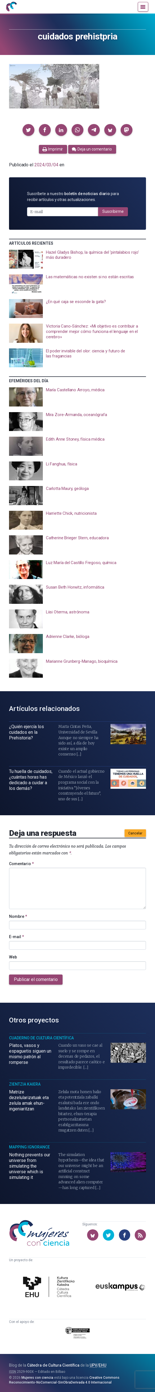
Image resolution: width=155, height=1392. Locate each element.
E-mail (16, 936)
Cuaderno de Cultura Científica (41, 1038)
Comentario (21, 863)
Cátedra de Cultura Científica (53, 1365)
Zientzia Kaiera (25, 1084)
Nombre (18, 916)
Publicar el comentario (36, 979)
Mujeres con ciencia (37, 1378)
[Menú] (143, 7)
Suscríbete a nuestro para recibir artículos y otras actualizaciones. (73, 196)
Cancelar (135, 833)
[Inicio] (11, 7)
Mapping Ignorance (29, 1147)
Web (13, 957)
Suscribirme (113, 211)
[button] (28, 130)
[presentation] (77, 259)
